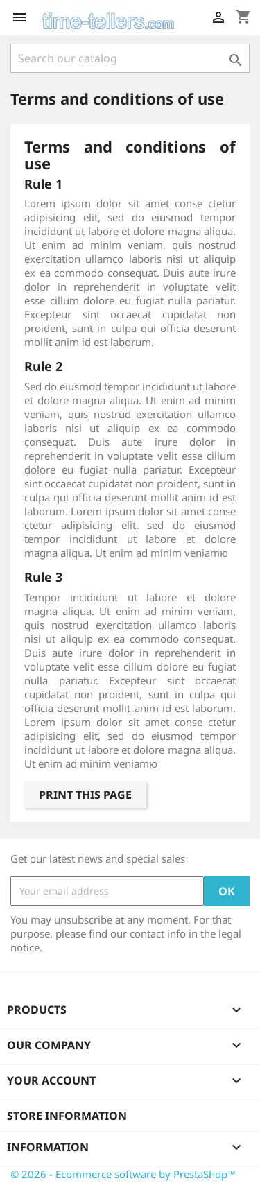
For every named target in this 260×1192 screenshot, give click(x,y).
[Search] (130, 58)
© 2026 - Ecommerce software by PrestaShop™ (123, 1174)
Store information (67, 1115)
